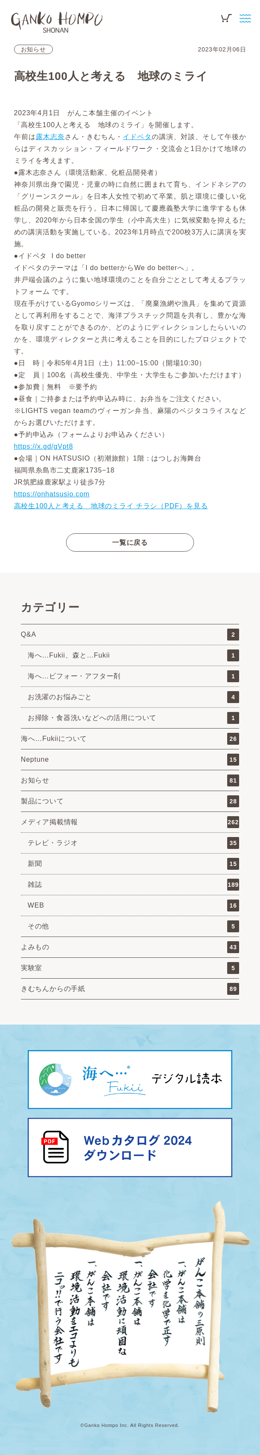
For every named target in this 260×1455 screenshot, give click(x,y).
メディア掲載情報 (130, 822)
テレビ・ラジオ (133, 843)
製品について (130, 801)
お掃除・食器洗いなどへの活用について (133, 718)
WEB (133, 905)
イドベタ (137, 136)
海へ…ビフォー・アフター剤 (133, 676)
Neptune (130, 760)
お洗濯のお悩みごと (133, 697)
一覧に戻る (130, 542)
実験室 (130, 968)
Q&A (130, 635)
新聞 (133, 864)
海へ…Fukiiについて (130, 739)
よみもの (130, 947)
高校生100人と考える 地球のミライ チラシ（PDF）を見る (111, 506)
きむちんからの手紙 (130, 989)
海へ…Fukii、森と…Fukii (133, 655)
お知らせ (33, 49)
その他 (133, 926)
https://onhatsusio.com (52, 494)
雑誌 (133, 885)
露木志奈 (50, 136)
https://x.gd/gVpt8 (43, 446)
